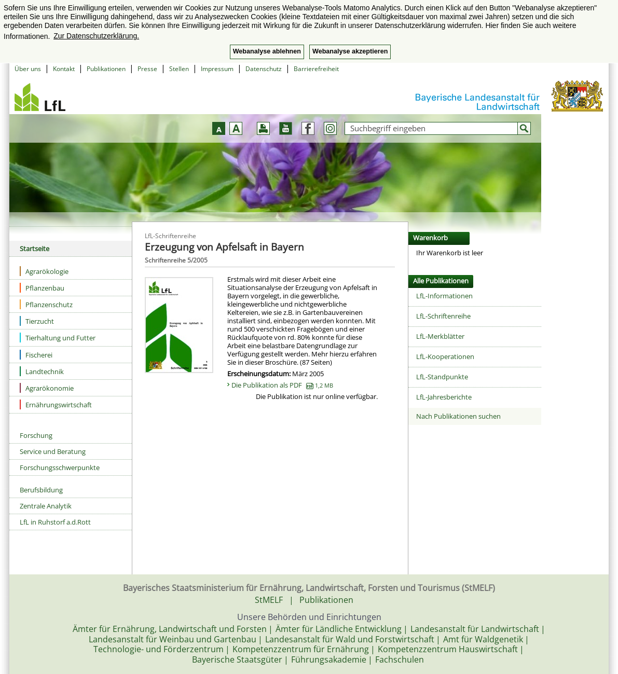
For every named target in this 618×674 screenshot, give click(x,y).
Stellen (179, 68)
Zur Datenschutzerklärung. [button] (96, 36)
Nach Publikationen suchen (458, 416)
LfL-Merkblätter (440, 336)
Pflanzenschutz (46, 304)
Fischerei (36, 355)
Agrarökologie (44, 271)
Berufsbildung (41, 489)
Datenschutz (263, 68)
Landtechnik (42, 371)
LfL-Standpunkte (442, 376)
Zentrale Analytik (46, 506)
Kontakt (64, 68)
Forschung (36, 435)
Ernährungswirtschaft (56, 404)
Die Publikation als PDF (282, 385)
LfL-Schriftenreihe (443, 316)
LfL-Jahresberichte (444, 397)
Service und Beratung (53, 451)
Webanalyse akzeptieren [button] (350, 51)
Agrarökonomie (47, 388)
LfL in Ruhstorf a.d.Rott (55, 522)
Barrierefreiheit (316, 68)
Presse (147, 68)
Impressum (217, 68)
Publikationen (106, 68)
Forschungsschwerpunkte (60, 467)
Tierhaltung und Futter (57, 337)
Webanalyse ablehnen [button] (267, 51)
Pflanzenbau (42, 288)
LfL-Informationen (444, 295)
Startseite (34, 248)
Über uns (28, 68)
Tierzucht (37, 321)
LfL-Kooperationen (445, 356)
